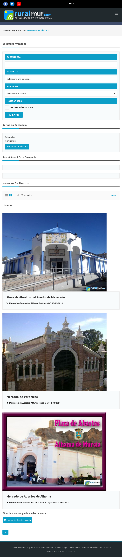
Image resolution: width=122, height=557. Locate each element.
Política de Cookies (55, 551)
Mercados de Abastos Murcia (17, 520)
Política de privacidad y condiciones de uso (89, 547)
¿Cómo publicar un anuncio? (41, 547)
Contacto (71, 551)
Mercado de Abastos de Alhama (29, 496)
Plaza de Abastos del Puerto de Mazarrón (36, 297)
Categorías (10, 137)
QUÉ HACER (10, 141)
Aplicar (14, 114)
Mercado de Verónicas (22, 397)
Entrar (72, 3)
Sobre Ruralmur (19, 547)
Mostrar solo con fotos (21, 107)
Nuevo (114, 195)
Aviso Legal (62, 547)
